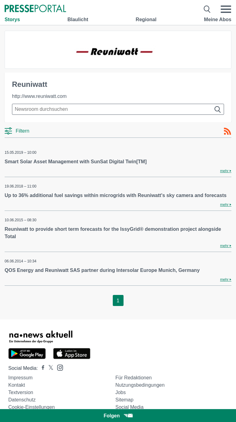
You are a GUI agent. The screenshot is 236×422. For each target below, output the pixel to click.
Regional (146, 19)
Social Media (129, 407)
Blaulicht (77, 19)
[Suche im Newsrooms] (118, 109)
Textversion (20, 392)
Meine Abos (217, 19)
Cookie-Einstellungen (31, 407)
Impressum (20, 377)
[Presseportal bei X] (49, 368)
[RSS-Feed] (227, 131)
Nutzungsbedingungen (139, 385)
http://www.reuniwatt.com (39, 96)
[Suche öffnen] (207, 9)
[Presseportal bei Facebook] (41, 368)
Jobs (120, 392)
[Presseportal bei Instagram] (58, 367)
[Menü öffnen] (225, 9)
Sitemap (124, 399)
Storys (12, 19)
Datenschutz (22, 399)
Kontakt (16, 385)
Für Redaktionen (133, 377)
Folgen (118, 415)
